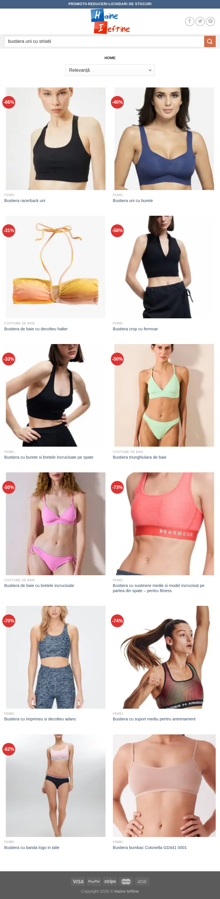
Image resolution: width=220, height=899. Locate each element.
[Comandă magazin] (109, 70)
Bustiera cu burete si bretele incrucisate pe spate (48, 457)
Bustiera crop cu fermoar (135, 329)
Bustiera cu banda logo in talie (32, 847)
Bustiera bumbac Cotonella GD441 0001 (150, 847)
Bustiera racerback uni (24, 200)
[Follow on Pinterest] (210, 21)
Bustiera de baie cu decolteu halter (36, 329)
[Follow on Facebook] (190, 21)
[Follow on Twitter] (200, 21)
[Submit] (210, 41)
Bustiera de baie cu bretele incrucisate (39, 585)
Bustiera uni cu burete (133, 200)
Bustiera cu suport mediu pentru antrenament (154, 719)
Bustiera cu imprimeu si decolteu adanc (40, 719)
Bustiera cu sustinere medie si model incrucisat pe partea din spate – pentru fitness (159, 588)
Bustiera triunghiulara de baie (139, 457)
